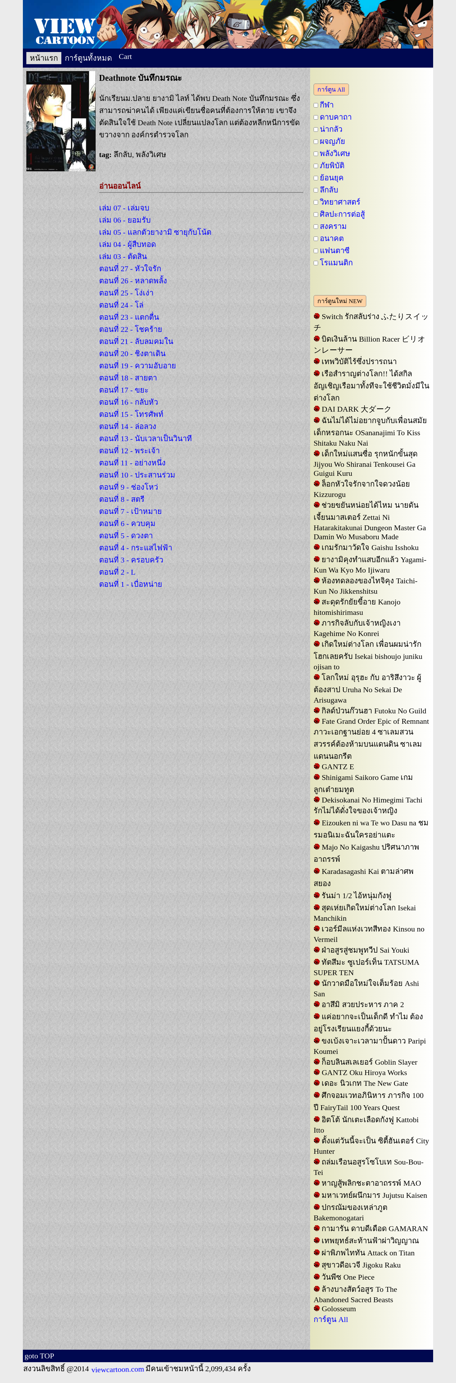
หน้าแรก (44, 58)
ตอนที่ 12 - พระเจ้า (129, 450)
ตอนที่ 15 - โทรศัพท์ (131, 414)
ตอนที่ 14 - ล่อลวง (127, 426)
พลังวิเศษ (335, 153)
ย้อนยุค (332, 177)
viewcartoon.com (117, 1369)
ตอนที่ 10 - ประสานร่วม (137, 475)
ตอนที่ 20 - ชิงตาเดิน (132, 353)
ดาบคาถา (336, 117)
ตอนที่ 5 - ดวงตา (126, 535)
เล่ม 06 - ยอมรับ (125, 220)
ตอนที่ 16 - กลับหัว (128, 402)
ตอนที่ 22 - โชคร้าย (130, 329)
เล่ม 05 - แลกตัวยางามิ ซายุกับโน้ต (155, 232)
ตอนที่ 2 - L (117, 572)
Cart (125, 56)
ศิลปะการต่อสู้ (342, 214)
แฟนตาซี (335, 250)
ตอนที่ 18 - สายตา (128, 377)
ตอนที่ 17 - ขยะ (124, 390)
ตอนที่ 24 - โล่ (121, 305)
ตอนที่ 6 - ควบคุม (127, 523)
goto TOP (39, 1355)
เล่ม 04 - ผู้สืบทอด (127, 244)
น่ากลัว (331, 129)
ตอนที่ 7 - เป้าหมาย (130, 511)
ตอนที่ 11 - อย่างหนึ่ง (132, 462)
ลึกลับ (329, 190)
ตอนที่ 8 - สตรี (121, 499)
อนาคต (332, 238)
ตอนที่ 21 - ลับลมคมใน (136, 341)
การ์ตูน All (331, 89)
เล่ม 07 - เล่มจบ (124, 208)
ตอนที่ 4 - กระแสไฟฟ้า (135, 547)
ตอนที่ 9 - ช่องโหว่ (128, 487)
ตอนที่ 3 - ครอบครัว (131, 560)
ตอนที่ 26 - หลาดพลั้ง (133, 280)
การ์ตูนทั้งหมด (88, 58)
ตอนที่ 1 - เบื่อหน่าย (130, 584)
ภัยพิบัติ (332, 165)
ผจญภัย (332, 141)
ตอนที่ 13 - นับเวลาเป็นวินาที (145, 438)
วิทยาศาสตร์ (340, 202)
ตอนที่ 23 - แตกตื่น (129, 317)
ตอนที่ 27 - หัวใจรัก (130, 268)
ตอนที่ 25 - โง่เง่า (126, 293)
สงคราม (333, 226)
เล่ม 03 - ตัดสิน (123, 256)
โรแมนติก (336, 262)
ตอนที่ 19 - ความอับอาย (137, 365)
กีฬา (327, 105)
